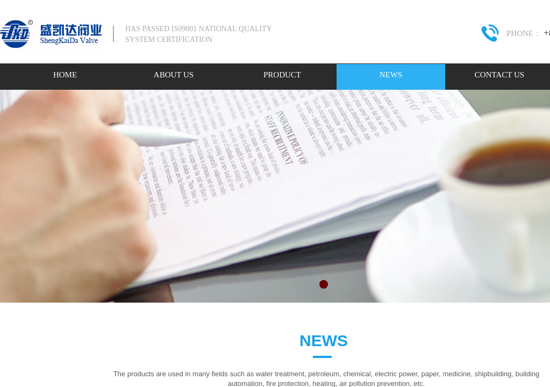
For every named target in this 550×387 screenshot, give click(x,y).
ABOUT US (174, 74)
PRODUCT (282, 74)
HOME (65, 74)
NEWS (391, 74)
